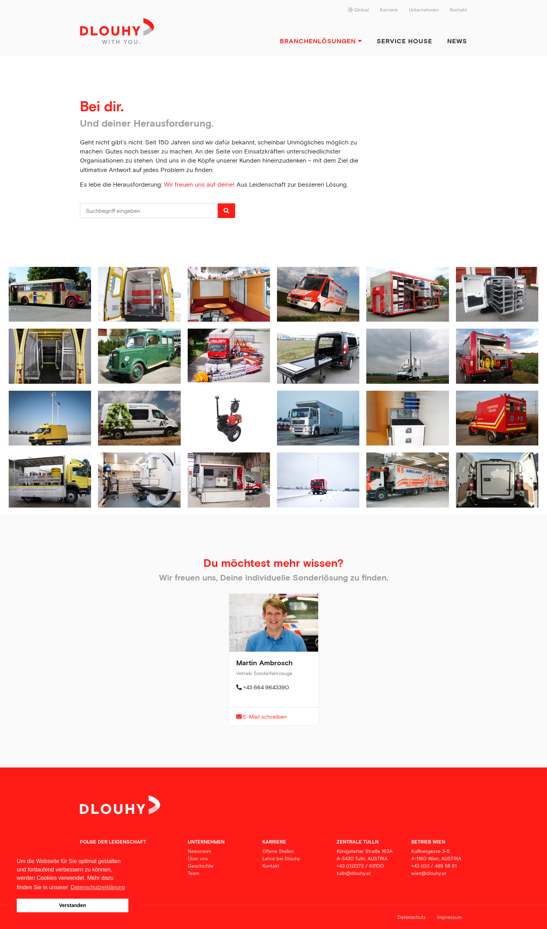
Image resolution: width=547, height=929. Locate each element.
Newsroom (199, 851)
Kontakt (458, 10)
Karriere (389, 10)
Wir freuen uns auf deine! (199, 184)
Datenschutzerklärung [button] (97, 887)
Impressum (449, 917)
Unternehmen (424, 10)
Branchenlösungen (321, 41)
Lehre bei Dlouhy (281, 858)
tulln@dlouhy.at (354, 873)
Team (193, 873)
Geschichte (200, 866)
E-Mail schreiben (261, 716)
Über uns (198, 858)
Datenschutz (411, 917)
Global (358, 10)
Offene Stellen (278, 851)
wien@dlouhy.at (428, 873)
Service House (404, 41)
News (457, 41)
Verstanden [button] (72, 905)
